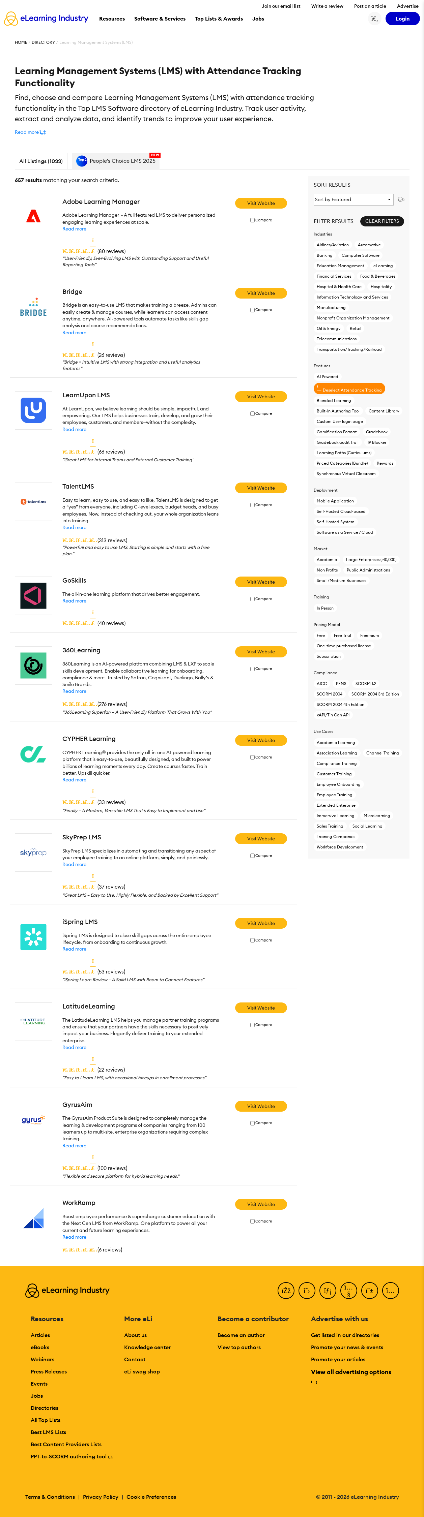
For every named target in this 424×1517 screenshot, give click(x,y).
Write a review (327, 6)
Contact (134, 1359)
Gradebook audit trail (338, 442)
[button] (30, 132)
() (93, 251)
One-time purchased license (344, 645)
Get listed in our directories (345, 1335)
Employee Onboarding (339, 784)
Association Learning (337, 752)
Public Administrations (368, 569)
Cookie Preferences (151, 1496)
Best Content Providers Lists (66, 1444)
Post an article (370, 6)
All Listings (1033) (41, 161)
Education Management (340, 265)
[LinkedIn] (327, 1290)
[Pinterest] (369, 1290)
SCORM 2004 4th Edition (340, 704)
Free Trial (342, 635)
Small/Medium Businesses (341, 580)
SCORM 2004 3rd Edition (375, 693)
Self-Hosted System (336, 521)
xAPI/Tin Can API (333, 714)
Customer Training (334, 773)
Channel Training (382, 752)
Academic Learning (336, 742)
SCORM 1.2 (366, 683)
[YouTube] (348, 1290)
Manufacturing (331, 307)
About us (135, 1335)
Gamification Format (337, 431)
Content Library (384, 410)
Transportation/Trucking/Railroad (349, 349)
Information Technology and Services (352, 297)
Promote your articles (338, 1359)
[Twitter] (307, 1290)
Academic (327, 559)
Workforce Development (340, 846)
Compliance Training (337, 763)
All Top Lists (45, 1420)
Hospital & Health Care (339, 286)
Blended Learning (334, 400)
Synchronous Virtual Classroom (346, 473)
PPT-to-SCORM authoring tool (72, 1456)
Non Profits (327, 569)
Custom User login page (340, 421)
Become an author (241, 1335)
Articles (40, 1335)
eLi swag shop (142, 1371)
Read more (74, 229)
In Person (325, 608)
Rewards (385, 463)
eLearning (383, 265)
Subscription (329, 656)
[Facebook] (286, 1290)
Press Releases (49, 1371)
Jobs (37, 1395)
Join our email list (281, 6)
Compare (263, 220)
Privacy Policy (100, 1496)
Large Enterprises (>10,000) (371, 559)
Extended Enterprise (336, 805)
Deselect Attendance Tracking (349, 388)
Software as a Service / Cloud (345, 532)
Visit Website (261, 203)
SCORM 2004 (329, 693)
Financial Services (334, 276)
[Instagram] (390, 1290)
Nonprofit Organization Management (353, 317)
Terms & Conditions (50, 1496)
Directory (43, 42)
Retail (355, 328)
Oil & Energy (329, 328)
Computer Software (360, 255)
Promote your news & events (347, 1347)
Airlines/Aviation (333, 244)
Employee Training (334, 794)
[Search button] (374, 18)
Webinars (42, 1359)
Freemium (369, 635)
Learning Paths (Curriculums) (344, 452)
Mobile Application (335, 500)
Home (21, 42)
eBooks (40, 1347)
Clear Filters (382, 221)
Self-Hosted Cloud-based (341, 511)
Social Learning (367, 826)
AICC (322, 683)
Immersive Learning (336, 815)
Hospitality (381, 286)
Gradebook (377, 431)
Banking (325, 255)
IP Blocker (377, 442)
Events (39, 1383)
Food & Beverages (377, 276)
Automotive (369, 244)
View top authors (239, 1347)
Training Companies (336, 836)
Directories (44, 1407)
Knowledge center (147, 1347)
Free (321, 635)
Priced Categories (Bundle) (342, 463)
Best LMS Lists (48, 1432)
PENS (341, 683)
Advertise (408, 6)
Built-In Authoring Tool (338, 410)
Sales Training (330, 826)
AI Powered (327, 376)
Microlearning (377, 815)
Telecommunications (337, 338)
